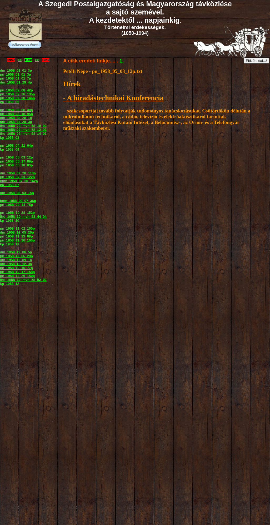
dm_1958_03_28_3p (16, 122)
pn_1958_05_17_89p (16, 161)
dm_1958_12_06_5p (16, 252)
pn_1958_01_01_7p (15, 78)
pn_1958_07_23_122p (17, 177)
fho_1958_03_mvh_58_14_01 (23, 134)
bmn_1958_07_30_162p (19, 181)
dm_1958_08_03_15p (17, 193)
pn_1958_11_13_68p (16, 236)
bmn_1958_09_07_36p (18, 201)
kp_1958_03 (9, 138)
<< (20, 60)
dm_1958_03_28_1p (16, 118)
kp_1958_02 (9, 102)
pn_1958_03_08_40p (16, 110)
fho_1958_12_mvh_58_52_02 (23, 280)
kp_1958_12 (9, 284)
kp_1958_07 (9, 185)
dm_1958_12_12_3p (16, 264)
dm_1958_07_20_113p (18, 173)
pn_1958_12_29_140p (17, 276)
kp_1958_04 (9, 149)
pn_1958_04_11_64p (16, 145)
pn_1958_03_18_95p (16, 114)
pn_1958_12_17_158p (17, 272)
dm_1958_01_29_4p (16, 82)
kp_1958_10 (9, 220)
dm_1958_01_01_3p (16, 70)
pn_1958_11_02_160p (17, 228)
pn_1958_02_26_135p (17, 94)
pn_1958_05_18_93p (16, 165)
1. (121, 60)
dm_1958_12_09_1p (16, 260)
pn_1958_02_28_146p (17, 98)
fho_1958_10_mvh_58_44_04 (23, 217)
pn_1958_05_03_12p (16, 157)
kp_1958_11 (9, 244)
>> (37, 60)
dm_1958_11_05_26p (17, 232)
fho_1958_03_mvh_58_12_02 (23, 130)
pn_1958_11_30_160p (17, 240)
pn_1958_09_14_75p (16, 205)
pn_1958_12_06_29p (16, 256)
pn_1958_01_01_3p (15, 74)
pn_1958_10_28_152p (17, 213)
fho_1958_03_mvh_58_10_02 (23, 126)
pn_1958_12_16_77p (16, 268)
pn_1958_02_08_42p (16, 90)
